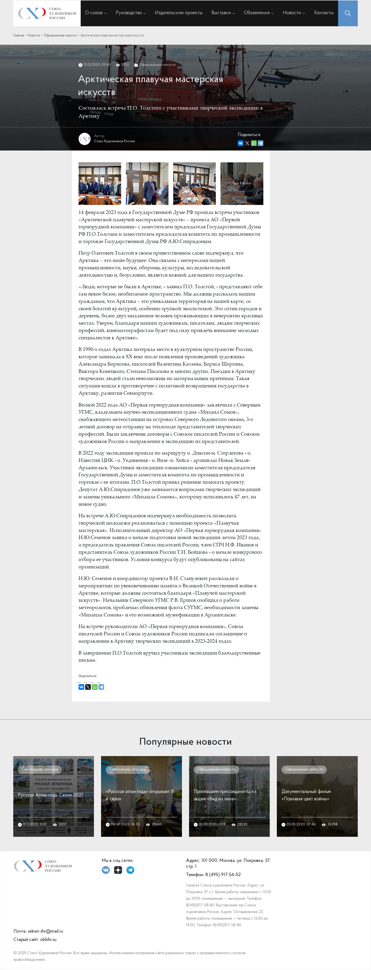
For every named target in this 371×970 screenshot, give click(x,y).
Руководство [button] (129, 13)
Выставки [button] (221, 13)
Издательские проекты (179, 13)
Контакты (324, 13)
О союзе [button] (94, 13)
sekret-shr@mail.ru (45, 931)
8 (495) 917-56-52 (223, 875)
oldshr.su (48, 939)
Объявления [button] (257, 13)
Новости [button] (292, 13)
